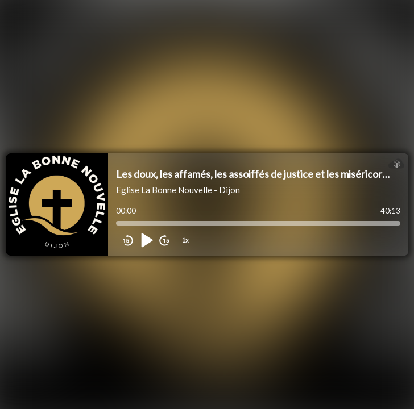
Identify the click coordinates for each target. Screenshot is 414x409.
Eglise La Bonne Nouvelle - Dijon (178, 190)
